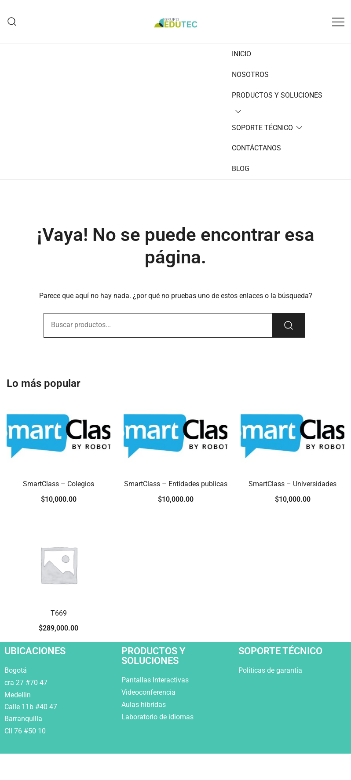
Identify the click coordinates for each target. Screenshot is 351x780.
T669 (59, 613)
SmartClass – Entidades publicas (175, 484)
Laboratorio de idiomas (158, 717)
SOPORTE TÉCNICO (262, 128)
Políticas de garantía (271, 670)
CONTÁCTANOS (256, 148)
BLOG (240, 168)
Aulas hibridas (144, 704)
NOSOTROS (250, 74)
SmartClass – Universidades (292, 484)
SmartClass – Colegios (58, 484)
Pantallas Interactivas (155, 680)
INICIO (241, 54)
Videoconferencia (148, 692)
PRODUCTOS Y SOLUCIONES (277, 95)
